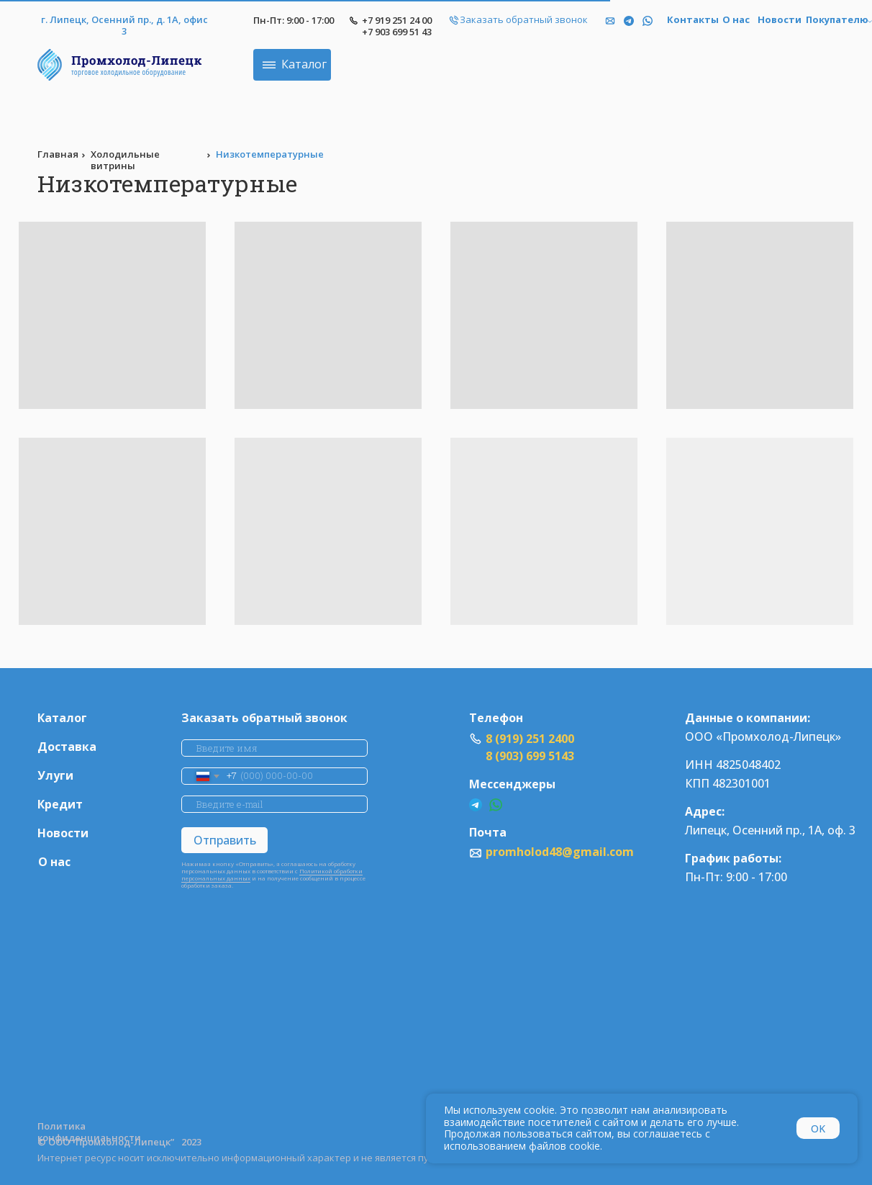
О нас (736, 20)
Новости (779, 20)
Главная (57, 154)
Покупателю (837, 20)
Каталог (62, 718)
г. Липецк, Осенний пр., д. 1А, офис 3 (124, 25)
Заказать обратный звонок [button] (524, 20)
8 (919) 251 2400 (530, 739)
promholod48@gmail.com (560, 852)
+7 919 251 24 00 (397, 20)
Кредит (60, 804)
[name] (274, 748)
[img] (647, 21)
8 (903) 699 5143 (530, 756)
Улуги (55, 776)
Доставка (66, 747)
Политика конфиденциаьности (89, 1131)
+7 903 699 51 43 (397, 31)
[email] (274, 804)
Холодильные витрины (125, 160)
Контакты (693, 20)
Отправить (225, 840)
